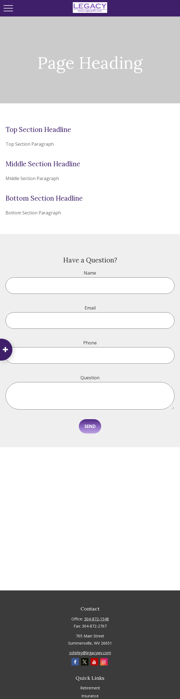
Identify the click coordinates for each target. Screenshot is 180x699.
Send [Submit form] (90, 426)
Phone (90, 343)
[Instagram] (104, 661)
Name (90, 273)
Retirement (90, 687)
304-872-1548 (96, 618)
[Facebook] (75, 661)
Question (90, 378)
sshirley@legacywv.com (90, 652)
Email (90, 308)
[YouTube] (94, 661)
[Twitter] (84, 661)
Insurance (90, 695)
